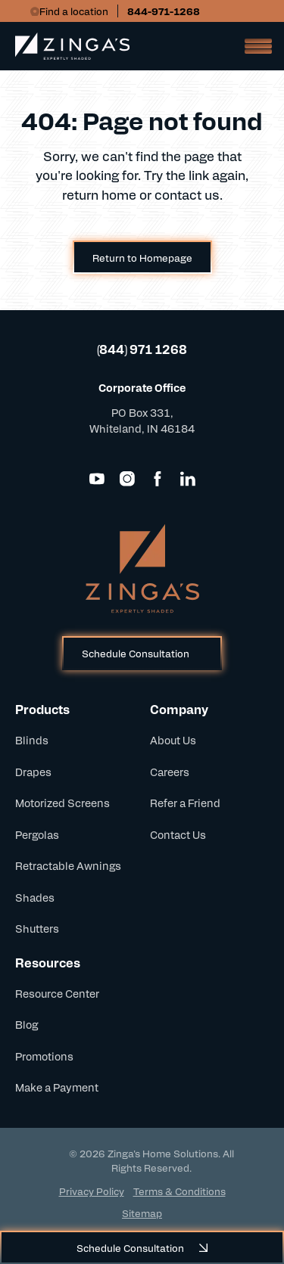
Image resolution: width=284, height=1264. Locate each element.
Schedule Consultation (135, 653)
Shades (35, 897)
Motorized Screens (62, 802)
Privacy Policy (91, 1191)
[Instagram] (127, 479)
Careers (169, 771)
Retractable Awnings (68, 865)
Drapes (33, 771)
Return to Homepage (142, 257)
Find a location (73, 11)
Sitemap (142, 1213)
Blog (26, 1024)
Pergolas (37, 834)
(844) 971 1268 (142, 349)
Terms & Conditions (179, 1191)
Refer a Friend (185, 802)
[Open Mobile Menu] (254, 46)
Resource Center (57, 993)
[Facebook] (157, 479)
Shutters (37, 928)
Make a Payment (56, 1087)
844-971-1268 (163, 11)
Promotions (44, 1056)
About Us (173, 740)
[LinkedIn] (188, 479)
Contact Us (178, 834)
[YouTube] (97, 479)
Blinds (31, 740)
